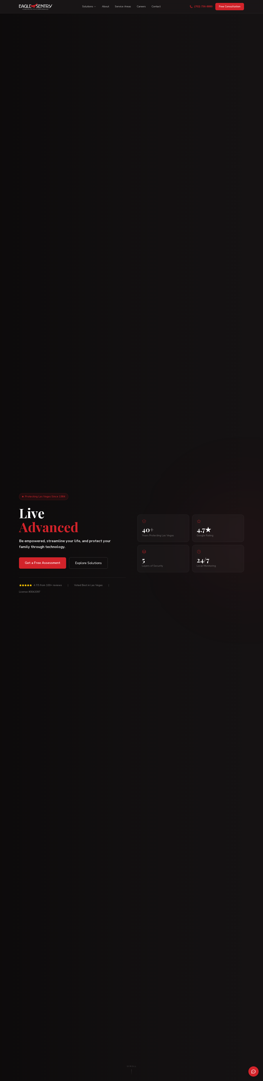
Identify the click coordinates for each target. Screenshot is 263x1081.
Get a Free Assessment (42, 563)
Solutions (89, 6)
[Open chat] (253, 1071)
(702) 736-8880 (201, 6)
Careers (141, 6)
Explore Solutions (88, 563)
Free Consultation (229, 6)
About (105, 6)
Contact (156, 6)
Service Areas (123, 6)
